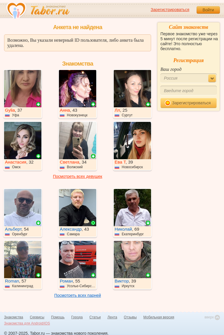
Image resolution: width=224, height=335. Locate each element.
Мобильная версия (159, 317)
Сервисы (37, 317)
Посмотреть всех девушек (77, 176)
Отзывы (130, 317)
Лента (112, 317)
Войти (208, 10)
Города (77, 317)
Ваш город (170, 69)
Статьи (95, 317)
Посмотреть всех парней (77, 295)
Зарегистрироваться (170, 9)
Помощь (57, 317)
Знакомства (13, 317)
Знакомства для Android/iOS (27, 323)
